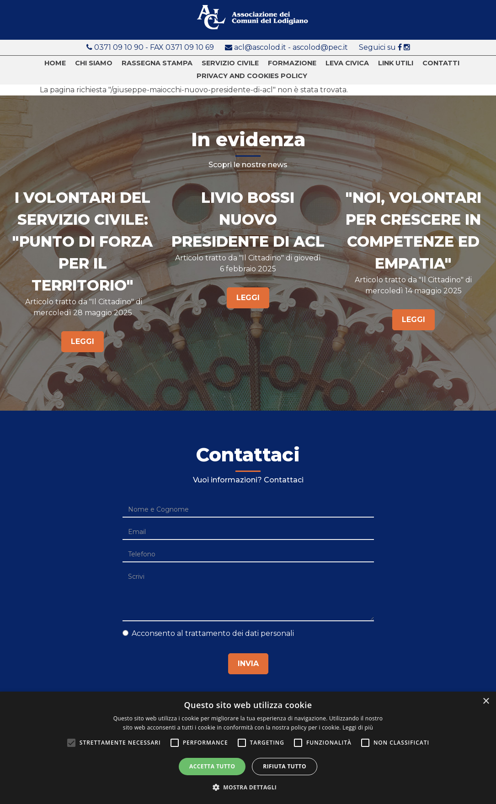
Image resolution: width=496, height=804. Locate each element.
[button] (248, 787)
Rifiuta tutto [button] (284, 766)
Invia (248, 663)
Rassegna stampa (157, 63)
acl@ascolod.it (260, 47)
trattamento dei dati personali (239, 633)
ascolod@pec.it (320, 47)
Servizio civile (230, 63)
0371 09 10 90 (119, 47)
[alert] (248, 748)
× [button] (485, 701)
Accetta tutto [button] (212, 766)
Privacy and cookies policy (252, 76)
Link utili (395, 63)
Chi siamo (93, 63)
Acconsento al (208, 633)
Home (55, 63)
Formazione (292, 63)
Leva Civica (347, 63)
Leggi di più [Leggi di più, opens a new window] (357, 727)
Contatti (440, 63)
